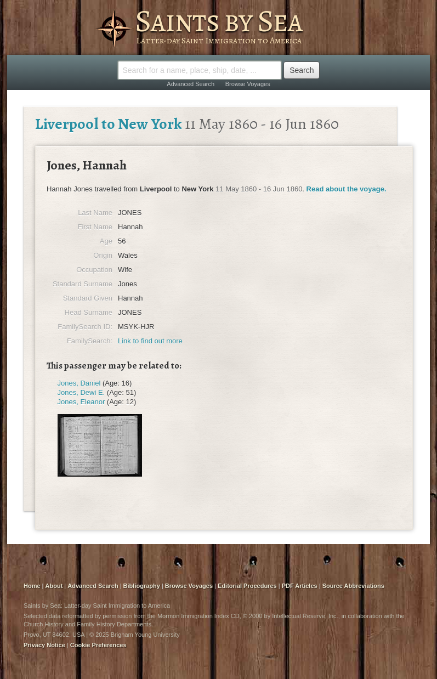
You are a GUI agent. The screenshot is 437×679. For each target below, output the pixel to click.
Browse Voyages (247, 84)
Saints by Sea (218, 21)
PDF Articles (299, 585)
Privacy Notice (44, 645)
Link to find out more (150, 341)
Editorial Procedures (247, 585)
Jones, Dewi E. (81, 392)
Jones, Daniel (79, 383)
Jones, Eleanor (81, 402)
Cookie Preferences (98, 645)
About (54, 585)
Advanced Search (190, 84)
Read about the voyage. (347, 189)
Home (32, 585)
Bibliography (141, 585)
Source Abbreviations (353, 585)
